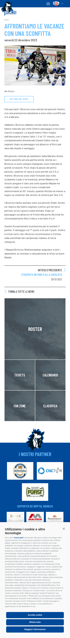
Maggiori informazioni (35, 629)
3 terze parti (18, 538)
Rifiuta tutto (35, 622)
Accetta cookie (35, 615)
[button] (64, 528)
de (62, 3)
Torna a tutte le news (21, 291)
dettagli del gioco (19, 99)
